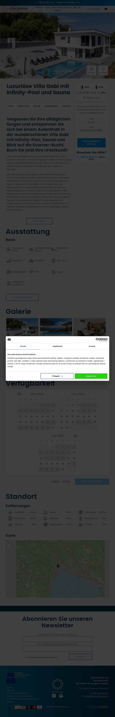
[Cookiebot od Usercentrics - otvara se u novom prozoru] (97, 339)
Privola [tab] (23, 346)
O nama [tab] (92, 346)
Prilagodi (57, 376)
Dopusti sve (91, 376)
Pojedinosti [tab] (57, 346)
